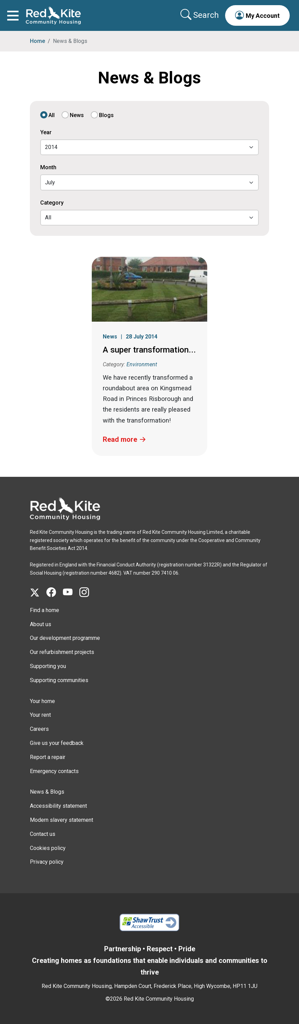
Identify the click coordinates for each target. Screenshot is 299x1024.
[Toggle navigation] (13, 15)
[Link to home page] (53, 15)
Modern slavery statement (61, 820)
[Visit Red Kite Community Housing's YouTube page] (71, 593)
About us (40, 624)
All (51, 115)
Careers (39, 729)
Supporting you (48, 666)
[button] (257, 15)
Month (48, 167)
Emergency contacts (54, 771)
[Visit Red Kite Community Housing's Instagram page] (87, 593)
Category (52, 202)
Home (37, 41)
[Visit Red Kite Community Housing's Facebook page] (54, 593)
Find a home (44, 610)
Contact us (42, 834)
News (77, 115)
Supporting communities (59, 680)
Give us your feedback (57, 743)
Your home (42, 701)
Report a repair (47, 757)
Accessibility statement (58, 806)
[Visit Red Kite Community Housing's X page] (38, 593)
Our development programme (65, 638)
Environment (141, 364)
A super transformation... (149, 350)
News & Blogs (47, 792)
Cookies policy (48, 848)
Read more (120, 439)
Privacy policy (47, 862)
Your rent (40, 715)
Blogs (106, 115)
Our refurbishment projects (62, 652)
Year (46, 132)
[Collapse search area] (200, 15)
